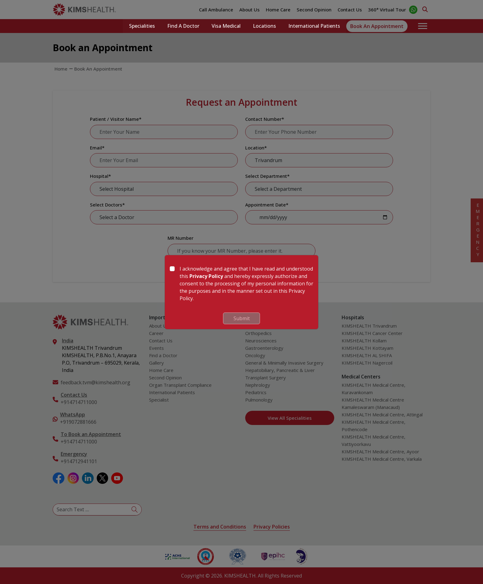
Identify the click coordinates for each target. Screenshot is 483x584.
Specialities (142, 26)
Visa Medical (226, 26)
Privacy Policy (206, 276)
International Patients (314, 26)
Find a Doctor (183, 26)
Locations (264, 26)
